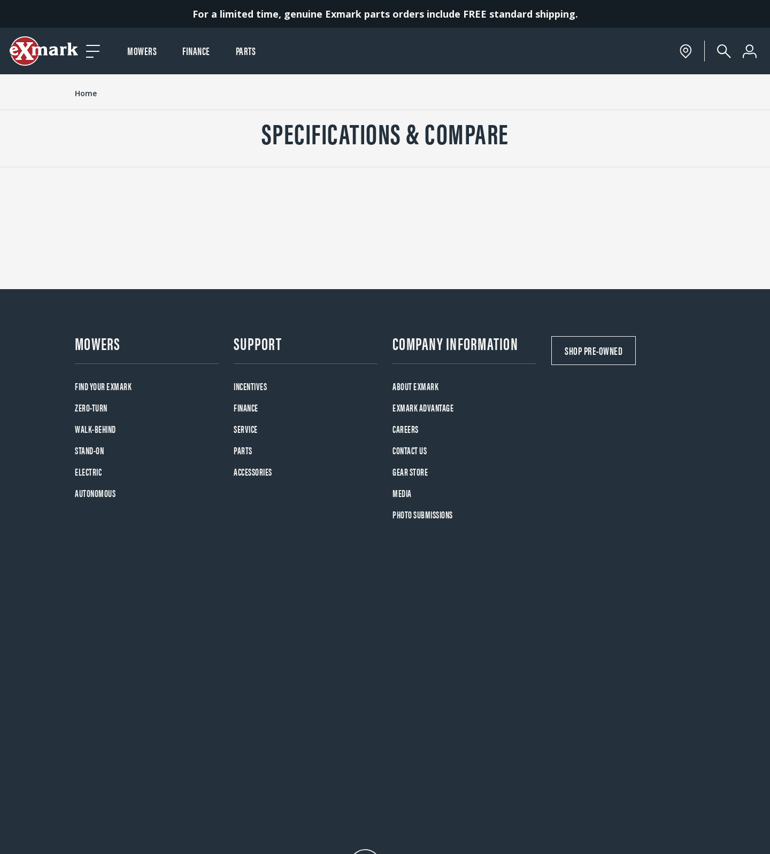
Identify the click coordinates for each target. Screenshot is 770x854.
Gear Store (410, 471)
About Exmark (415, 386)
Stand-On (89, 450)
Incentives (250, 386)
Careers (405, 429)
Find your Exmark (103, 386)
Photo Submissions (422, 514)
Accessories (253, 471)
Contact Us (409, 450)
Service (246, 429)
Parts (246, 50)
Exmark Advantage (422, 407)
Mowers (142, 50)
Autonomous (95, 493)
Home (86, 93)
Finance (196, 50)
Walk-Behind (95, 429)
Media (402, 493)
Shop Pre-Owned (593, 350)
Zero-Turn (91, 407)
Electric (88, 471)
